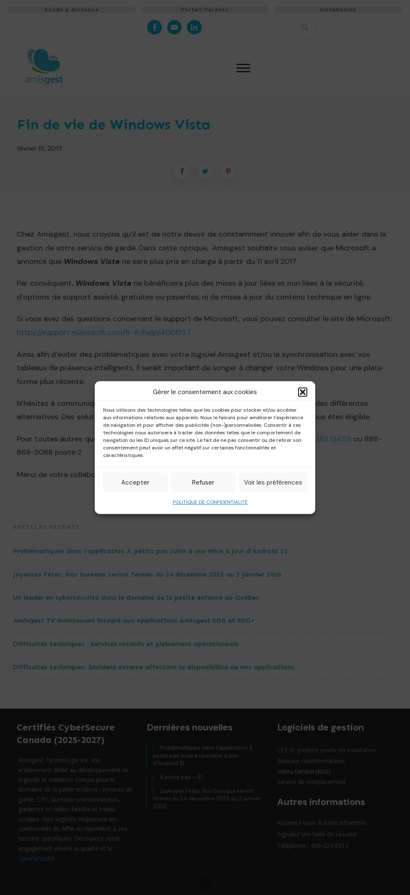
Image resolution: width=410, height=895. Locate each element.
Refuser (203, 482)
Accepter (135, 482)
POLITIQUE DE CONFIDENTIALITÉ (210, 502)
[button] (302, 392)
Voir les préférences (273, 482)
